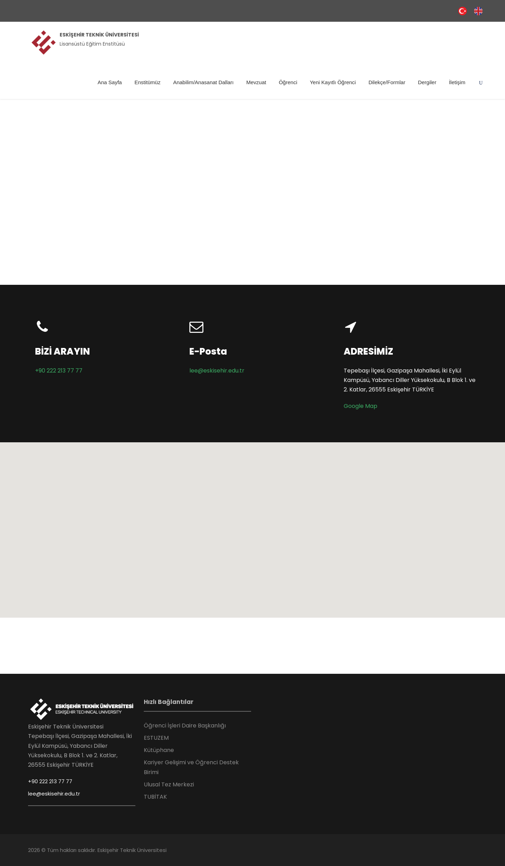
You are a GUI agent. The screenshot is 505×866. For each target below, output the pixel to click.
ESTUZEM (156, 738)
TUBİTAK (155, 797)
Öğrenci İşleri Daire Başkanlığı (185, 725)
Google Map (360, 406)
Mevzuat (256, 82)
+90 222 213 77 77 (58, 371)
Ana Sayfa (109, 82)
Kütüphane (159, 750)
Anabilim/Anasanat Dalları (203, 82)
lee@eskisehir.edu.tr (216, 371)
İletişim (457, 82)
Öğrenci (288, 82)
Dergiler (427, 82)
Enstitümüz (147, 82)
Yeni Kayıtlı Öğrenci (333, 82)
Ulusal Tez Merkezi (169, 784)
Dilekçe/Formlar (387, 82)
